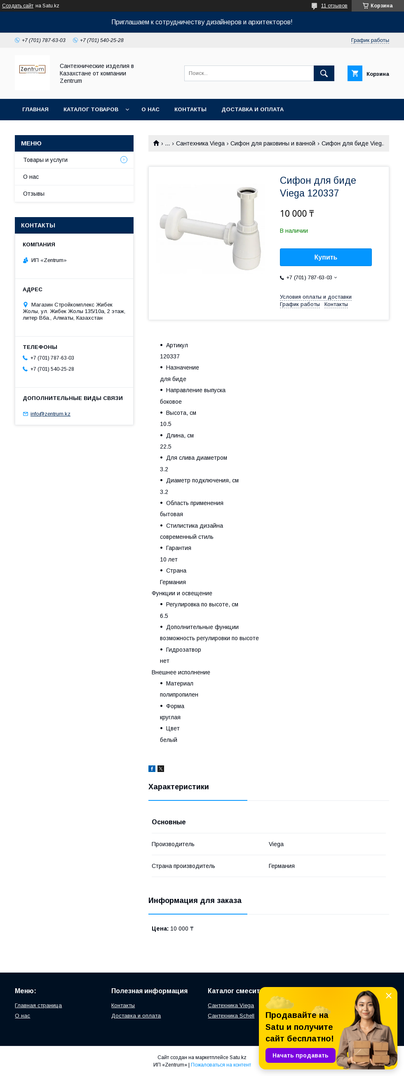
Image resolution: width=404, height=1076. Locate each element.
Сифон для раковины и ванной (272, 143)
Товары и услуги (45, 160)
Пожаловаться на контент (221, 1065)
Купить (326, 257)
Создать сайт (17, 6)
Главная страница (38, 1005)
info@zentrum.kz (50, 414)
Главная (35, 109)
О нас (150, 109)
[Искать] (324, 73)
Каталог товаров (90, 109)
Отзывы (34, 193)
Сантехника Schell (231, 1016)
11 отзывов (334, 6)
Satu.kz (238, 1057)
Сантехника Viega (200, 143)
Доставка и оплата (252, 109)
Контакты (190, 109)
